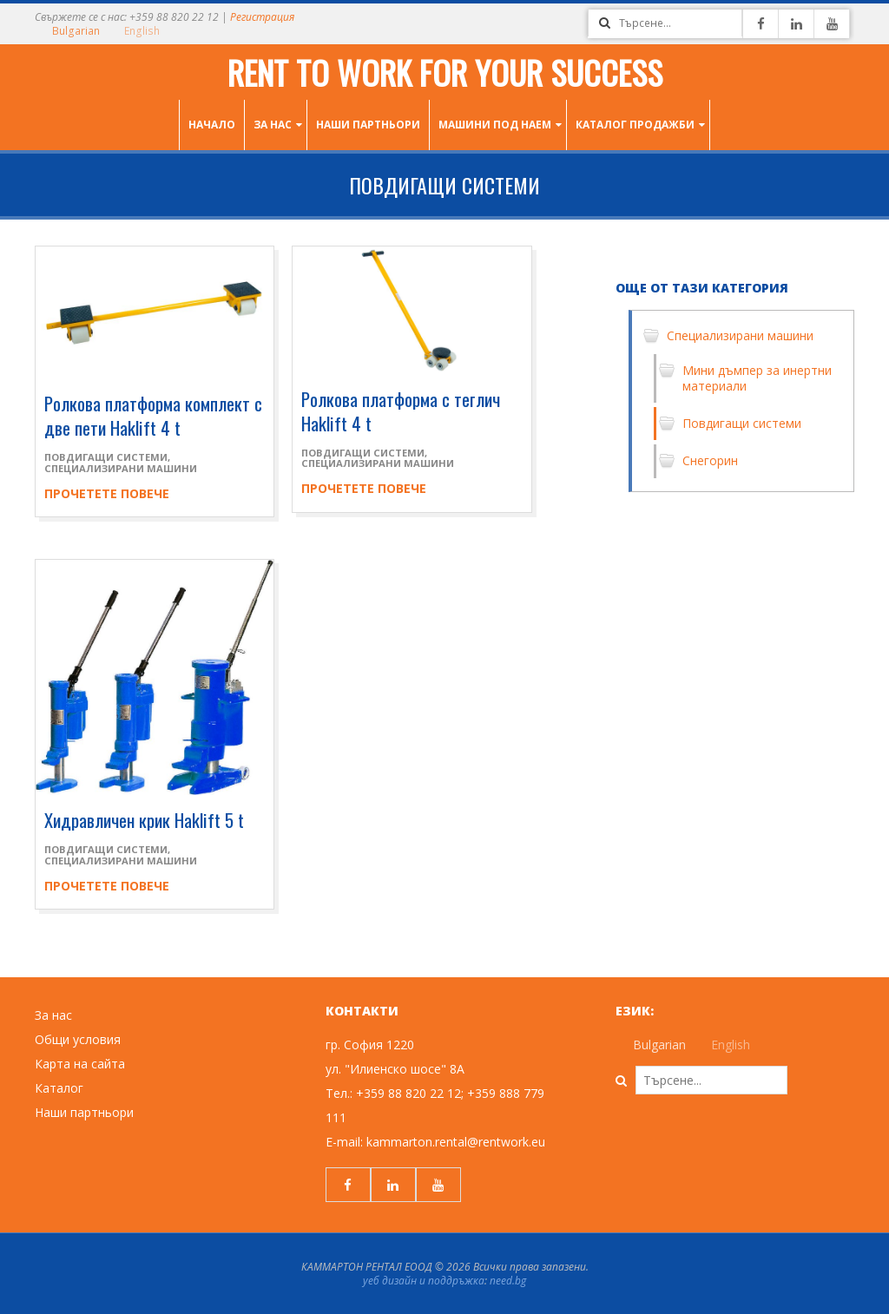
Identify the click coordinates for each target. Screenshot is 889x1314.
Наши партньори (368, 124)
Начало (211, 124)
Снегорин (710, 460)
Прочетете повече (106, 493)
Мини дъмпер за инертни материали (757, 378)
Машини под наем (494, 124)
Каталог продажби (635, 124)
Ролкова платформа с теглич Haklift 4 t (400, 411)
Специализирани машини (120, 468)
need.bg (508, 1280)
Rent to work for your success (444, 72)
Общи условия (78, 1039)
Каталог (59, 1088)
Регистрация (262, 17)
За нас (273, 124)
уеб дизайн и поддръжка (423, 1280)
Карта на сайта (80, 1063)
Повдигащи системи (106, 456)
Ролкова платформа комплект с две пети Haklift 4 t (153, 415)
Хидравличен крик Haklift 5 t (144, 819)
